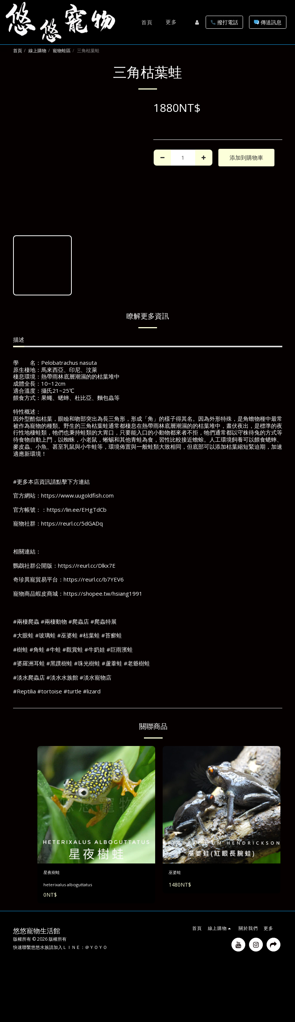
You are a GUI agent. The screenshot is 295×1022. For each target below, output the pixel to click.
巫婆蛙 (177, 873)
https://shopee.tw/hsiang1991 (103, 593)
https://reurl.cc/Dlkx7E (87, 565)
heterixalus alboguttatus (69, 887)
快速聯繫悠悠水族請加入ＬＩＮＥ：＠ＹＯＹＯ (60, 949)
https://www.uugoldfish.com (77, 495)
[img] (96, 804)
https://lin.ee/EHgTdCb (77, 509)
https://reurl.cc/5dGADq (72, 523)
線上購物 (37, 50)
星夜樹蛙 (54, 873)
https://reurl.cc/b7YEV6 (94, 579)
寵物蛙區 (62, 50)
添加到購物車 (246, 157)
